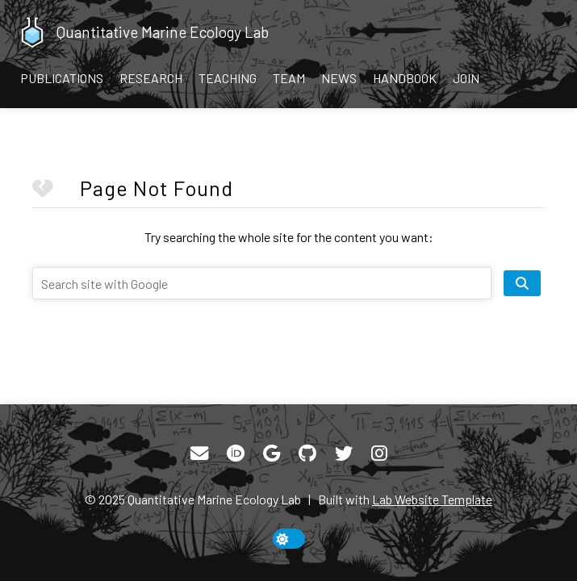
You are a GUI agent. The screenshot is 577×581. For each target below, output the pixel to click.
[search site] (522, 283)
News (339, 78)
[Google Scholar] (271, 453)
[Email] (199, 453)
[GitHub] (307, 453)
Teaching (228, 78)
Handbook (405, 78)
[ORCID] (236, 453)
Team (289, 78)
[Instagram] (379, 453)
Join (466, 78)
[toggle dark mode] (289, 539)
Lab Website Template (432, 499)
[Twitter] (344, 453)
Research (150, 78)
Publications (61, 78)
